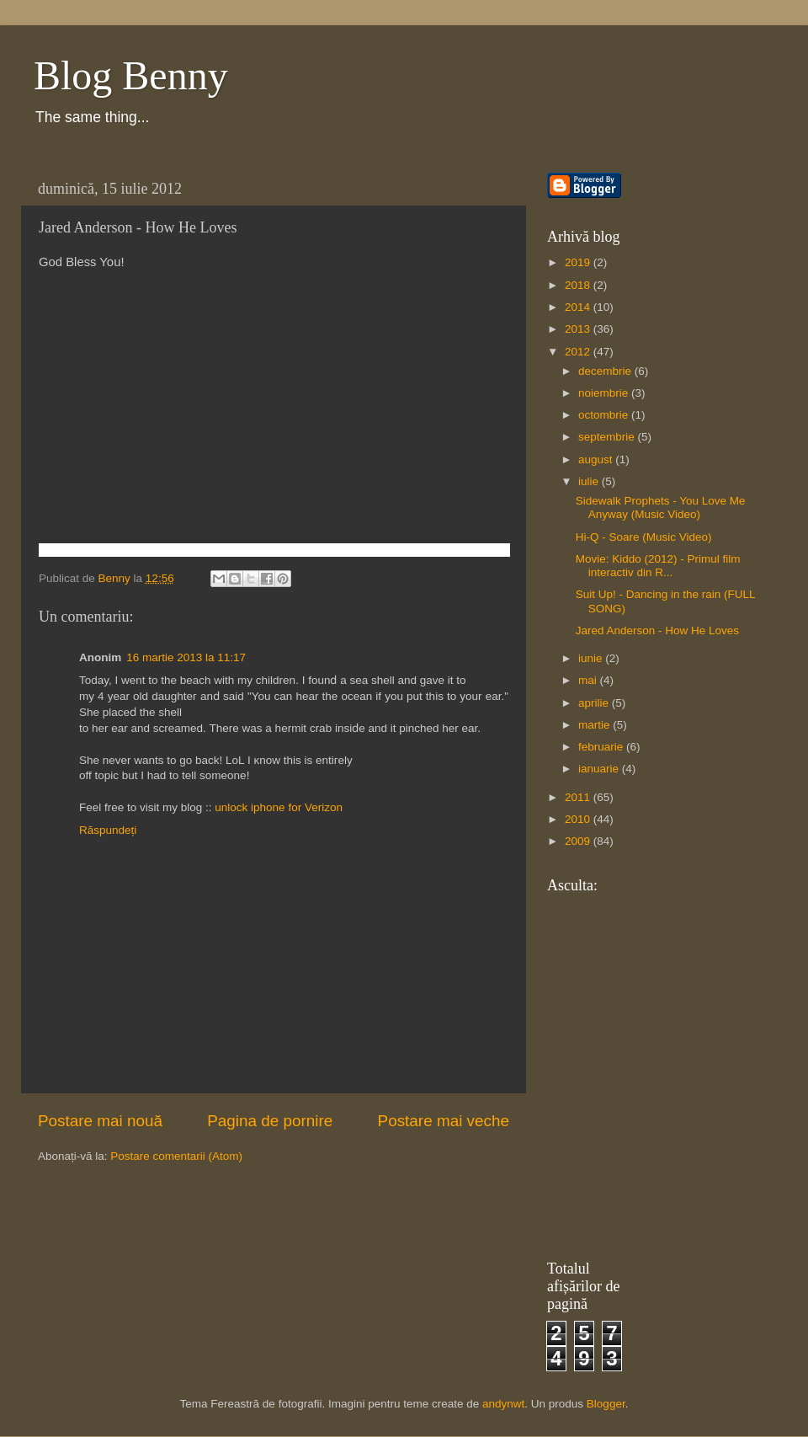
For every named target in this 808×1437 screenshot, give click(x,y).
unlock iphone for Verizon (279, 807)
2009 (579, 841)
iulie (590, 481)
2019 (579, 262)
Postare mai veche (443, 1121)
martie (595, 724)
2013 (579, 329)
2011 (579, 797)
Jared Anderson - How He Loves (657, 630)
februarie (602, 746)
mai (589, 680)
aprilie (595, 703)
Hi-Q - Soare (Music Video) (644, 537)
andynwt (503, 1403)
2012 (579, 351)
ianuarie (600, 768)
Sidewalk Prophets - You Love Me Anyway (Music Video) (661, 507)
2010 (579, 819)
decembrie (606, 371)
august (596, 459)
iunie (591, 658)
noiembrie (604, 393)
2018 (579, 285)
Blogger (606, 1403)
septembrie (608, 436)
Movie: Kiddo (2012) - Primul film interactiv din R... (658, 566)
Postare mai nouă (100, 1121)
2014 (579, 307)
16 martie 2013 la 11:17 (186, 657)
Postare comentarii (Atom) (176, 1156)
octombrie (604, 415)
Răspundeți (107, 830)
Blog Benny (131, 75)
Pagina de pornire (269, 1121)
